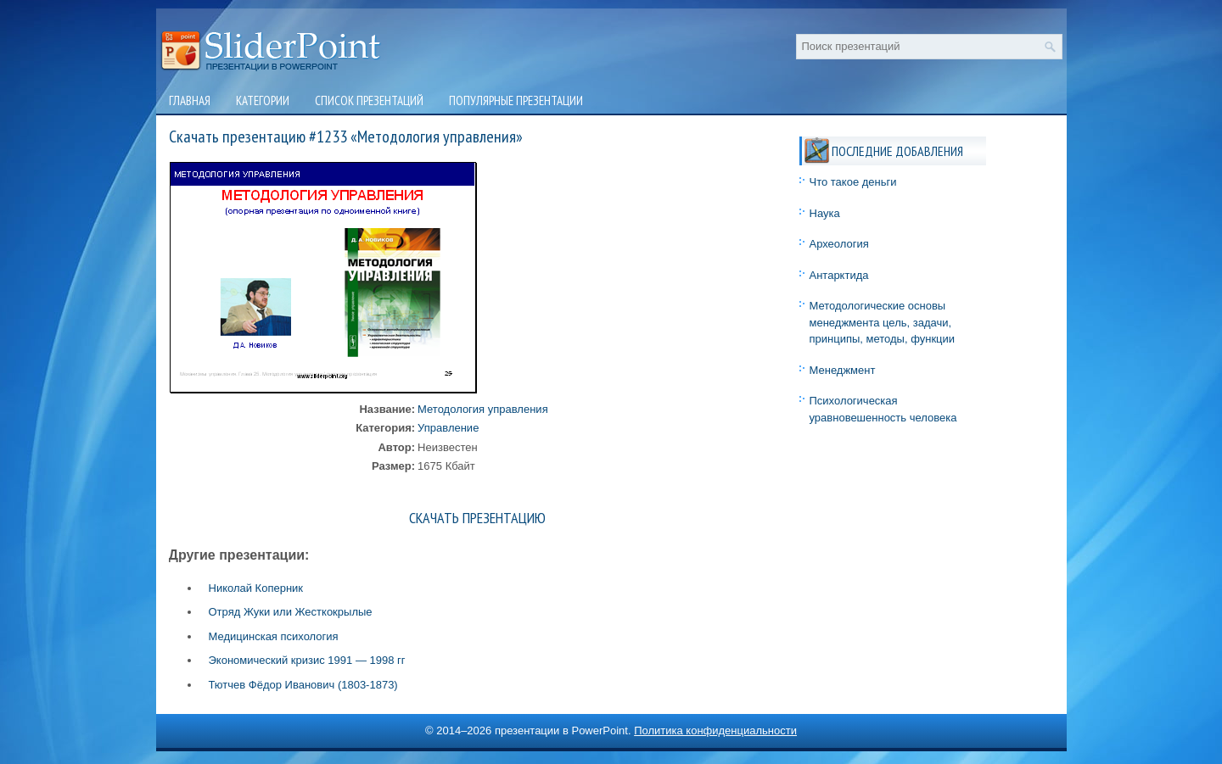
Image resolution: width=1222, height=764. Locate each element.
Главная (189, 100)
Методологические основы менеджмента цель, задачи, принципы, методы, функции (883, 322)
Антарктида (839, 275)
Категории (262, 100)
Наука (825, 213)
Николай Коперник (256, 588)
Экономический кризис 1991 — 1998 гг (307, 660)
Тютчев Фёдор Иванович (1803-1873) (303, 684)
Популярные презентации (516, 100)
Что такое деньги (853, 182)
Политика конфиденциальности (715, 730)
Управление (448, 427)
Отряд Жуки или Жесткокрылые (291, 611)
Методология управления (483, 409)
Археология (839, 243)
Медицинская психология (274, 636)
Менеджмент (843, 370)
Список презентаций (369, 100)
